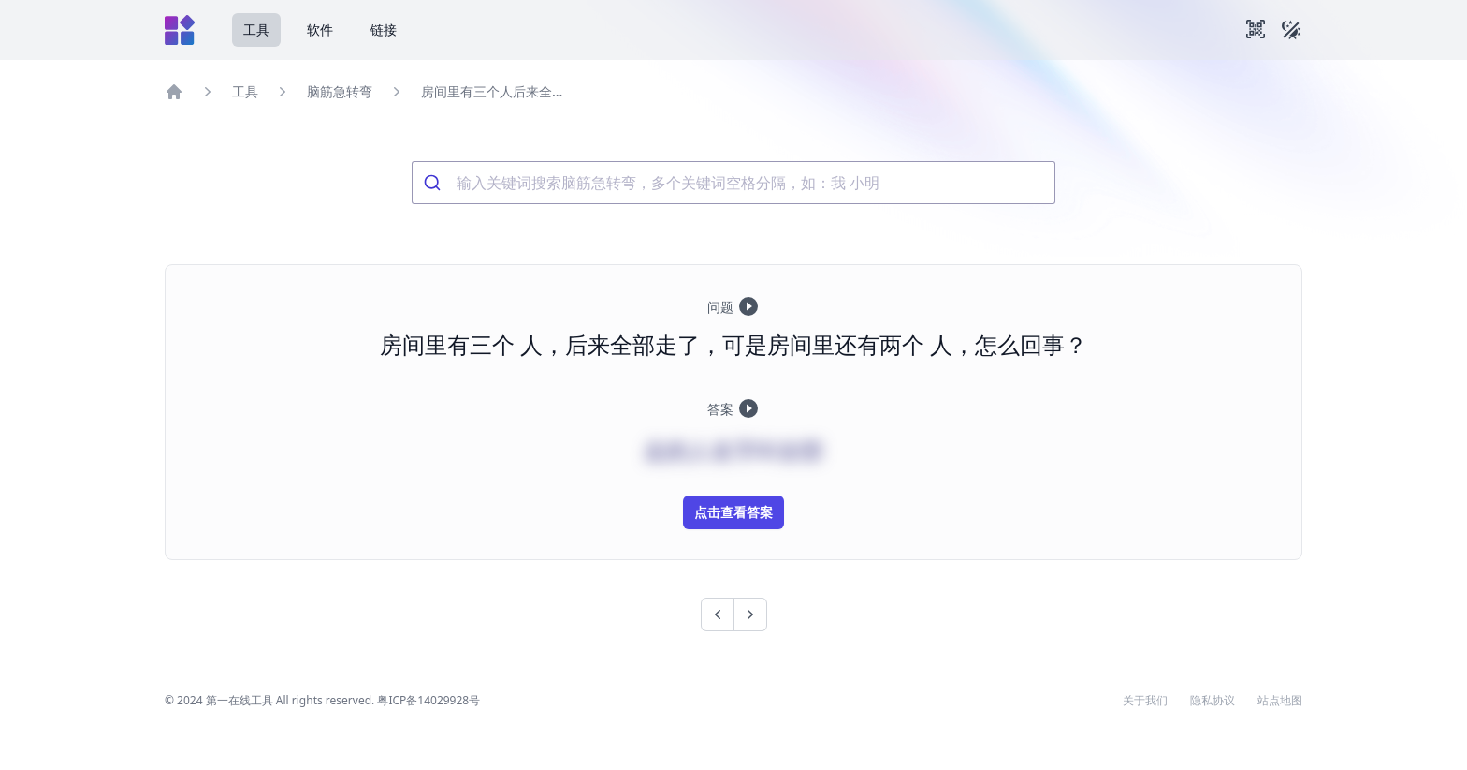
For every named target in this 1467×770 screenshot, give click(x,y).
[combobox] (733, 182)
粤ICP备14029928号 (428, 700)
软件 (320, 29)
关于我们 (1145, 700)
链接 (383, 29)
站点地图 (1279, 700)
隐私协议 (1212, 700)
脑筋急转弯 (339, 91)
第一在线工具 (239, 700)
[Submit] (435, 182)
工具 (256, 29)
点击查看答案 (733, 512)
